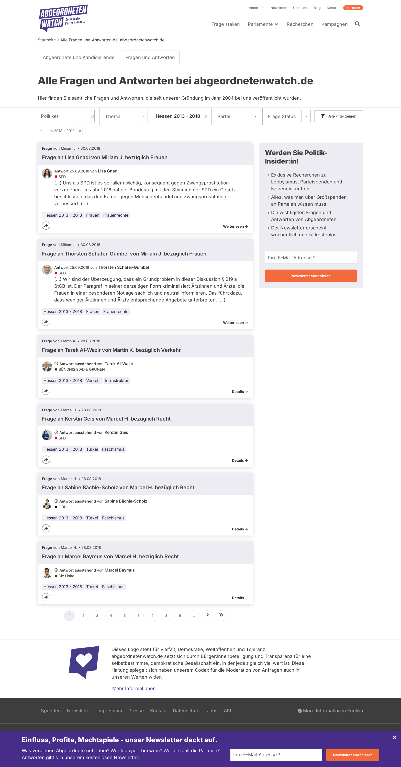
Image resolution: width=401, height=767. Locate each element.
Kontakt (333, 8)
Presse (136, 710)
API (227, 710)
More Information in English (330, 710)
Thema (112, 116)
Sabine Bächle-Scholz (126, 501)
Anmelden (256, 8)
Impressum (109, 710)
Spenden (353, 8)
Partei (223, 116)
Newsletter (279, 8)
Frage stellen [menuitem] (225, 24)
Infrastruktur (116, 380)
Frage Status (282, 116)
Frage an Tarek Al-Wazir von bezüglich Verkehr (111, 350)
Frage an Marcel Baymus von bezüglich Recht (110, 556)
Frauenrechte (115, 215)
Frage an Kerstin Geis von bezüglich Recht (106, 419)
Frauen (92, 215)
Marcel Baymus (120, 570)
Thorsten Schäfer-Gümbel (123, 267)
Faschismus (113, 449)
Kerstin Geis (116, 432)
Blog (317, 8)
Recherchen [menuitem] (300, 24)
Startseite (47, 39)
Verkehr (93, 380)
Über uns (300, 8)
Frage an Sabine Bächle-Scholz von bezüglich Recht (118, 488)
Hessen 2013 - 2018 (57, 131)
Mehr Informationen (134, 688)
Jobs (212, 710)
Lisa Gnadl (108, 170)
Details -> (240, 391)
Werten (139, 677)
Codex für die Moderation (223, 670)
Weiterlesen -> (235, 226)
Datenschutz (187, 710)
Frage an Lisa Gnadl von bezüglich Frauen (105, 157)
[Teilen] (46, 226)
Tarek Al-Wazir (119, 363)
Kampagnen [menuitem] (334, 24)
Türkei (92, 449)
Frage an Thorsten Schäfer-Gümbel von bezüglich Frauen (124, 254)
